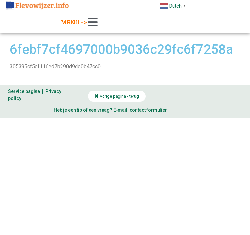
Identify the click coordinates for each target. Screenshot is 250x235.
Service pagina (24, 91)
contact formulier (148, 110)
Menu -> (74, 21)
